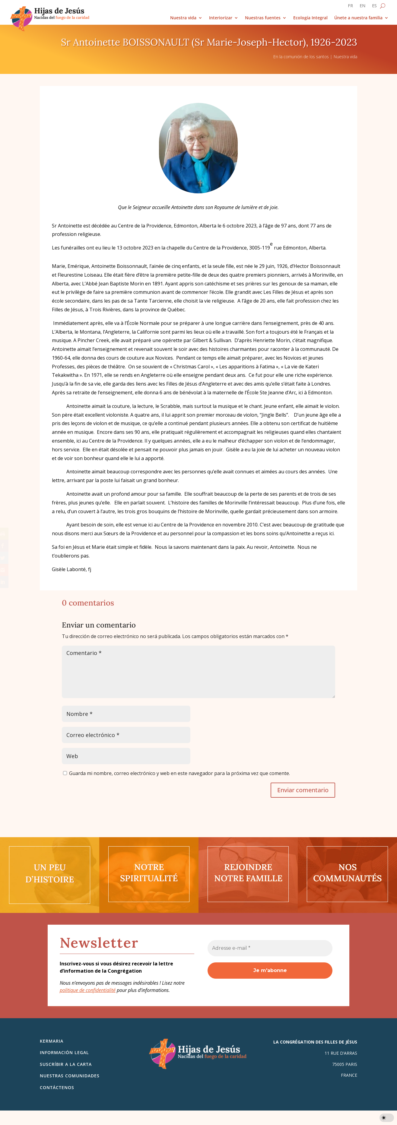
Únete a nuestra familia (358, 18)
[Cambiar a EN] (362, 6)
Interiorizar (220, 18)
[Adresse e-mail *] (270, 948)
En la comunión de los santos (301, 56)
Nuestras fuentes (263, 18)
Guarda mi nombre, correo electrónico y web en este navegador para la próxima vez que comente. (179, 773)
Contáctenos (57, 1087)
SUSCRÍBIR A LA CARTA (66, 1064)
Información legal (64, 1052)
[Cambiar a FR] (350, 6)
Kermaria (51, 1041)
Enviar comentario (303, 790)
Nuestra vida (183, 18)
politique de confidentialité (88, 990)
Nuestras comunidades (70, 1076)
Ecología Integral (310, 18)
